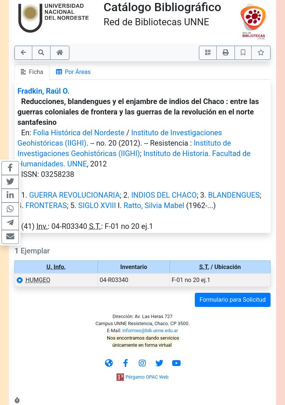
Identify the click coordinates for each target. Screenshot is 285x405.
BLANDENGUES (234, 195)
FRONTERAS (46, 205)
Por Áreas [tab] (73, 71)
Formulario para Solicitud (233, 299)
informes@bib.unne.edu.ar (150, 330)
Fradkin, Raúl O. (43, 91)
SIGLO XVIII (97, 205)
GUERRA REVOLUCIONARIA (74, 195)
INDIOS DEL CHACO (164, 195)
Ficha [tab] (32, 71)
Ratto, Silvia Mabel (154, 205)
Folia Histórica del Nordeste (78, 132)
